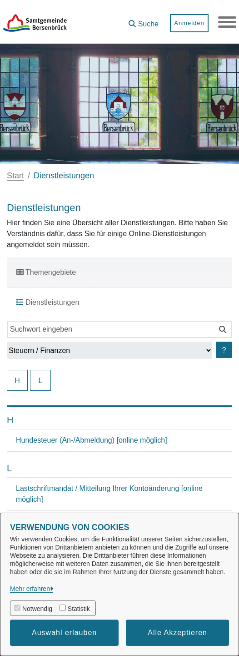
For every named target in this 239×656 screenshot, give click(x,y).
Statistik (79, 608)
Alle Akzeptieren (177, 632)
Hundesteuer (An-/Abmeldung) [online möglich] (91, 440)
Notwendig (37, 608)
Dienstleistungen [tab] (47, 302)
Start (15, 175)
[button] (143, 20)
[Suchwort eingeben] (110, 329)
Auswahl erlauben (64, 632)
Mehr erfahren (30, 588)
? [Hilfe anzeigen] (224, 350)
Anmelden (189, 23)
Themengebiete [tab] (46, 272)
